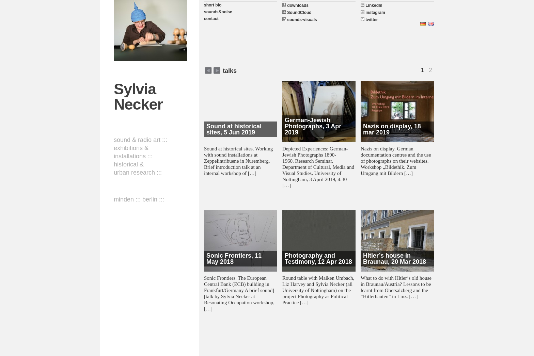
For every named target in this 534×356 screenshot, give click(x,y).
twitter (369, 19)
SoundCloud (297, 12)
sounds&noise (218, 12)
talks (230, 70)
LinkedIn (371, 5)
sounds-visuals (299, 19)
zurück (216, 70)
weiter (208, 70)
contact (211, 18)
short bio (212, 5)
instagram (373, 12)
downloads (295, 5)
